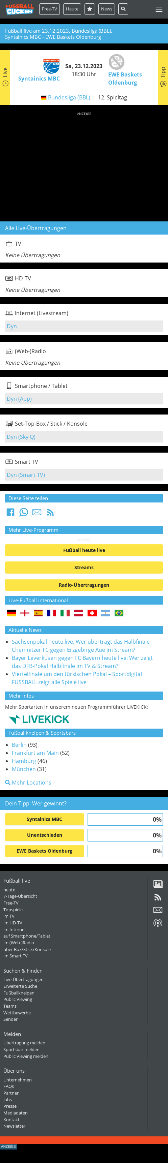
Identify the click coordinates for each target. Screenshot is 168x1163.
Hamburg (24, 761)
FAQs (8, 1086)
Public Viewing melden (25, 1056)
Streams (84, 567)
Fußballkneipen (18, 993)
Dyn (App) (19, 398)
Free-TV (49, 9)
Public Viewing (17, 999)
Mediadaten (15, 1113)
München (24, 769)
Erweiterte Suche (20, 986)
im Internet (14, 929)
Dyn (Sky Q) (21, 436)
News (106, 9)
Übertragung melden (24, 1043)
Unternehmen (17, 1080)
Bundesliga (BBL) (69, 97)
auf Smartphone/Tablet (26, 936)
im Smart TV (15, 956)
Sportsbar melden (21, 1049)
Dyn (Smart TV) (26, 475)
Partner (11, 1093)
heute (9, 890)
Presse (10, 1106)
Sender (10, 1019)
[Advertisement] (84, 165)
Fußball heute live (84, 550)
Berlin (19, 744)
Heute (72, 9)
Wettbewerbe (17, 1013)
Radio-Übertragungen (84, 585)
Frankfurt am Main (35, 753)
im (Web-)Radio (18, 943)
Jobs (7, 1100)
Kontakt (11, 1119)
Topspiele (13, 910)
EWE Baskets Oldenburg (44, 851)
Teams (10, 1006)
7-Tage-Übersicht (20, 896)
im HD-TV (12, 923)
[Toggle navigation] (159, 9)
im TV (9, 916)
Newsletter (14, 1126)
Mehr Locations (28, 782)
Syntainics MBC (44, 819)
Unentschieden (44, 835)
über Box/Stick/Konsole (27, 949)
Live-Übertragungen (23, 979)
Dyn (12, 326)
